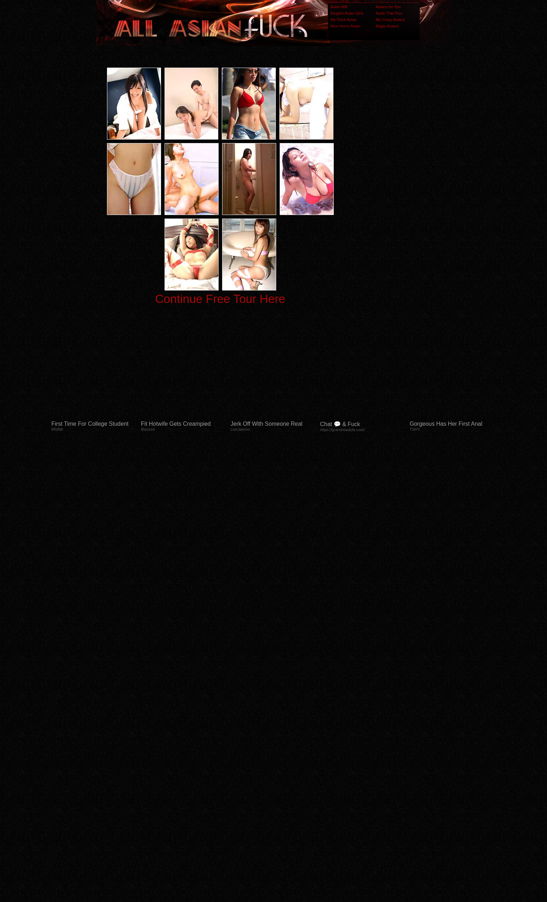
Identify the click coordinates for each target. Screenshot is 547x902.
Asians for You (388, 7)
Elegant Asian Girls (347, 13)
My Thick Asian (344, 19)
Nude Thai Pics (389, 13)
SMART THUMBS (286, 761)
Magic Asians (387, 26)
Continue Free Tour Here (220, 298)
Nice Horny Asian (345, 26)
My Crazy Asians (390, 19)
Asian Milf (339, 7)
